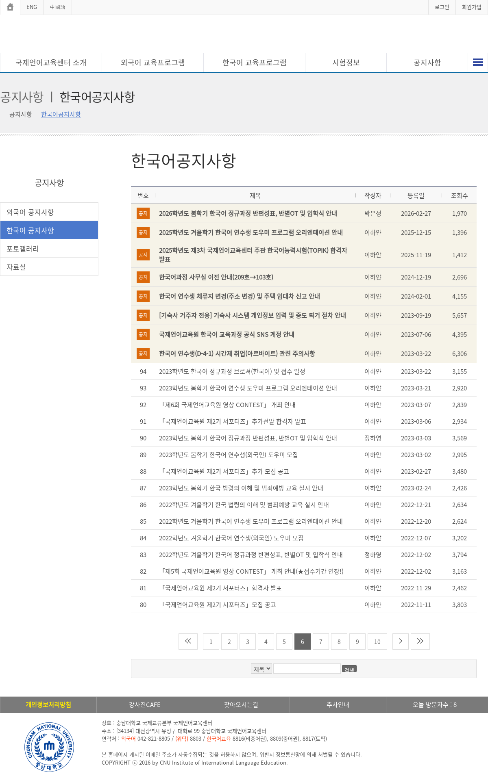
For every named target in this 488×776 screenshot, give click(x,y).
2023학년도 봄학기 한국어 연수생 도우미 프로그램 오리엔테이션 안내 (248, 388)
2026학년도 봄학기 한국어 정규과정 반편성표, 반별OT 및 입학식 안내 (248, 213)
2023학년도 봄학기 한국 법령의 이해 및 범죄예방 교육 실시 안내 (241, 487)
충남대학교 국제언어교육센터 (244, 34)
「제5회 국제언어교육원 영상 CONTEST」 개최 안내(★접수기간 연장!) (251, 571)
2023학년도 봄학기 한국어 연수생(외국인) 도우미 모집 (228, 454)
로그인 (442, 7)
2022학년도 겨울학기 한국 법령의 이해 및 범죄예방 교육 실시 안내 (244, 504)
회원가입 (471, 7)
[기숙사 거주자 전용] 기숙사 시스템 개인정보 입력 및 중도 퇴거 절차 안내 (252, 315)
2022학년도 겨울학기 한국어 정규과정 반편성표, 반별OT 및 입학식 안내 (251, 554)
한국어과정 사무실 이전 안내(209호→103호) (216, 277)
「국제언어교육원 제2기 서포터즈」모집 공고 (217, 604)
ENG (31, 7)
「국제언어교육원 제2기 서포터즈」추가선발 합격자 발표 (232, 421)
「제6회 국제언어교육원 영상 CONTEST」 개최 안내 (227, 404)
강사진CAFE (145, 704)
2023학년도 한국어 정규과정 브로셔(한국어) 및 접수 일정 (232, 371)
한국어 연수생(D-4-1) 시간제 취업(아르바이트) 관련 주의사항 (237, 353)
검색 (349, 669)
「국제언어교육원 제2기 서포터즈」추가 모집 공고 (224, 471)
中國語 (57, 7)
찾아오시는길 (241, 704)
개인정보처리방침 (48, 704)
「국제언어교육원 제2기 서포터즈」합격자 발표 (220, 587)
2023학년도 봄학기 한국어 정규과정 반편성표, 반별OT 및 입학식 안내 (248, 438)
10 (377, 641)
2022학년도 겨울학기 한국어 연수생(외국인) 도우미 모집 (231, 537)
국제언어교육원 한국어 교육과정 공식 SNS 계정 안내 (226, 334)
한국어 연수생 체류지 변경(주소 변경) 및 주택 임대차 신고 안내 (239, 296)
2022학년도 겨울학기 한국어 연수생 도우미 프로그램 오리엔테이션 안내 (251, 521)
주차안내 (338, 704)
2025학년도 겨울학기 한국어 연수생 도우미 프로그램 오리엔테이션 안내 (251, 232)
